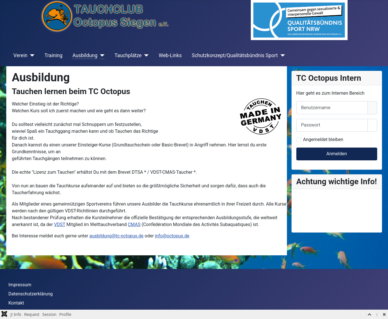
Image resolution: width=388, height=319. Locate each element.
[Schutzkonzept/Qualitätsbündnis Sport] (281, 55)
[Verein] (30, 55)
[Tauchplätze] (145, 55)
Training (53, 55)
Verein (20, 55)
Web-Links (170, 55)
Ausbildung (84, 55)
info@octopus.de (172, 236)
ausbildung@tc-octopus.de (116, 236)
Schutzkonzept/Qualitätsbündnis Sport (235, 55)
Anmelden (336, 153)
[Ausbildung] (100, 55)
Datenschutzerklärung (31, 294)
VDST (59, 224)
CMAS (134, 224)
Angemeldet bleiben (323, 139)
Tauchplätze (127, 55)
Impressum (20, 284)
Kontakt (16, 303)
